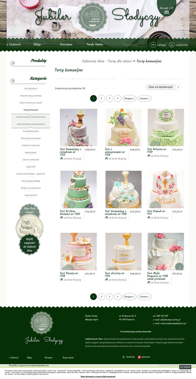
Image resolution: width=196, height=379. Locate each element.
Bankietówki (30, 152)
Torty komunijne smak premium (31, 124)
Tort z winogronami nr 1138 (115, 152)
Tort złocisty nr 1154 (114, 274)
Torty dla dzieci (30, 88)
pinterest (146, 357)
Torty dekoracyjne (31, 131)
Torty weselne (30, 195)
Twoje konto (95, 44)
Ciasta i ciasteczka (31, 159)
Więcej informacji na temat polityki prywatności (98, 376)
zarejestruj (182, 44)
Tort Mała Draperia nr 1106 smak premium (157, 276)
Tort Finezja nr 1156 (69, 274)
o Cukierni (14, 44)
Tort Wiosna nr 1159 (156, 150)
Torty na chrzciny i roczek (30, 102)
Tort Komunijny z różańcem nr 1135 (70, 152)
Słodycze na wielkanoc (31, 188)
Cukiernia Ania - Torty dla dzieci (107, 61)
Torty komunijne (30, 110)
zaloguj (161, 44)
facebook (130, 357)
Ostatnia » (144, 98)
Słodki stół (30, 166)
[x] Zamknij (185, 367)
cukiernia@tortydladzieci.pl (173, 323)
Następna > (129, 98)
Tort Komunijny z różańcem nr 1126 (116, 212)
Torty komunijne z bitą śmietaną (30, 117)
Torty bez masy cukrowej (31, 95)
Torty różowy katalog (30, 181)
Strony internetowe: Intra (173, 365)
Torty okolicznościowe (31, 138)
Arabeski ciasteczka (31, 145)
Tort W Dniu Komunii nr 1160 (70, 212)
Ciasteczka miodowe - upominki (30, 173)
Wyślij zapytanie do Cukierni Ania (29, 229)
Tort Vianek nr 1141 (156, 212)
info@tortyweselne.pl (170, 319)
